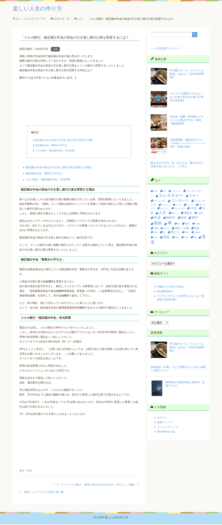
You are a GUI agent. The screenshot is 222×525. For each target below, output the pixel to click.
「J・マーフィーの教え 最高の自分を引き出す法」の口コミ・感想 (94, 485)
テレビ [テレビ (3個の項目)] (190, 205)
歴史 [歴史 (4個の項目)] (187, 224)
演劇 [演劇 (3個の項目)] (156, 229)
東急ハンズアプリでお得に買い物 (43, 492)
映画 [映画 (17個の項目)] (158, 224)
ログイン (162, 418)
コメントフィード (167, 427)
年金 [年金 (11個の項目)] (157, 218)
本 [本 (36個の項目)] (169, 223)
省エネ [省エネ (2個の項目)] (166, 229)
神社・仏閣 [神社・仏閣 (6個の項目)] (182, 228)
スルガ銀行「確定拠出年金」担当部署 (54, 151)
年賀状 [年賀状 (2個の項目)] (200, 214)
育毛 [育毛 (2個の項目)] (187, 233)
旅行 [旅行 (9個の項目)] (195, 218)
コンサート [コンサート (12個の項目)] (180, 201)
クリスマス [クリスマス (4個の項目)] (159, 201)
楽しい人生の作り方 (39, 8)
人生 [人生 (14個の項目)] (162, 213)
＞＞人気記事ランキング (165, 49)
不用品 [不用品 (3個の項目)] (193, 209)
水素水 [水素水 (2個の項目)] (198, 224)
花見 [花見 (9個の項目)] (166, 237)
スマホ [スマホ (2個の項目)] (178, 206)
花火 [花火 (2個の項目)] (155, 238)
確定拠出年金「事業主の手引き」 (52, 146)
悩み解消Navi (165, 292)
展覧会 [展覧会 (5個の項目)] (188, 213)
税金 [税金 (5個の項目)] (197, 228)
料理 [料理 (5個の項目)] (183, 218)
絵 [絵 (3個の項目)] (164, 233)
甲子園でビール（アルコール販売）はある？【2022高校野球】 (187, 74)
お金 (55, 49)
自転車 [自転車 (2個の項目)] (197, 233)
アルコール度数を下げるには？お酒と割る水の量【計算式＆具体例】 (187, 97)
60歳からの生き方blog (170, 287)
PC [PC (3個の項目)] (164, 192)
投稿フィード (165, 423)
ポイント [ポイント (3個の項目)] (164, 209)
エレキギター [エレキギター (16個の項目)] (171, 196)
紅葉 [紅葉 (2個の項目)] (155, 233)
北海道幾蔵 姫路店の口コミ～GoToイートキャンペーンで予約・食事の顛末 (187, 144)
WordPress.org (166, 432)
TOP (31, 19)
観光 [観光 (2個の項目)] (177, 238)
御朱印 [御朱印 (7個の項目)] (170, 218)
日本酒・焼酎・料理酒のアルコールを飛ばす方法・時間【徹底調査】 (187, 121)
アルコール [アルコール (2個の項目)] (176, 192)
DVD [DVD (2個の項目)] (156, 192)
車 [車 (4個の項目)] (195, 238)
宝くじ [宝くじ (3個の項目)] (175, 213)
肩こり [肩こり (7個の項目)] (175, 232)
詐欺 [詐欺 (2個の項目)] (186, 238)
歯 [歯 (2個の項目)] (179, 224)
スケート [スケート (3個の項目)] (166, 205)
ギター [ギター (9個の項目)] (194, 196)
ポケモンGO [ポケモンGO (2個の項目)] (180, 209)
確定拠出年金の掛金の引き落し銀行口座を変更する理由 (64, 140)
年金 (29, 471)
